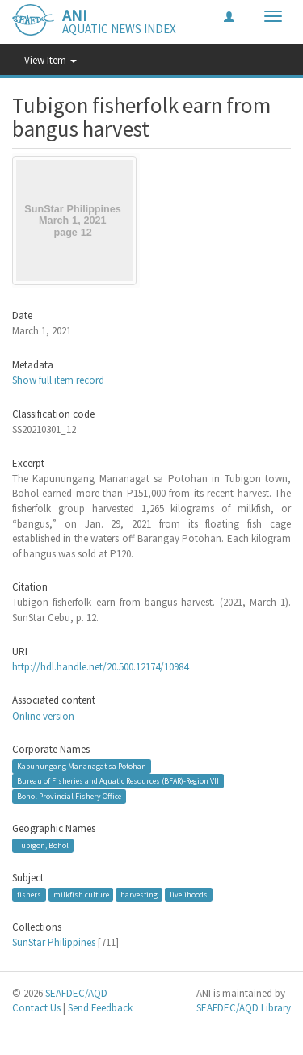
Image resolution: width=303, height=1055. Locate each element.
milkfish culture (81, 894)
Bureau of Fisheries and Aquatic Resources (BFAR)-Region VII (118, 780)
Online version (43, 716)
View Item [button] (50, 60)
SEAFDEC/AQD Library (243, 1008)
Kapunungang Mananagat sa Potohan (81, 766)
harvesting (139, 894)
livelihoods (189, 894)
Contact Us (36, 1008)
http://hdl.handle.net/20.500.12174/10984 (100, 667)
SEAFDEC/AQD (76, 993)
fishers (29, 894)
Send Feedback (100, 1008)
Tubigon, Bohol (43, 845)
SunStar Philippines (53, 942)
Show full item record (58, 380)
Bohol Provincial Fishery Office (69, 796)
